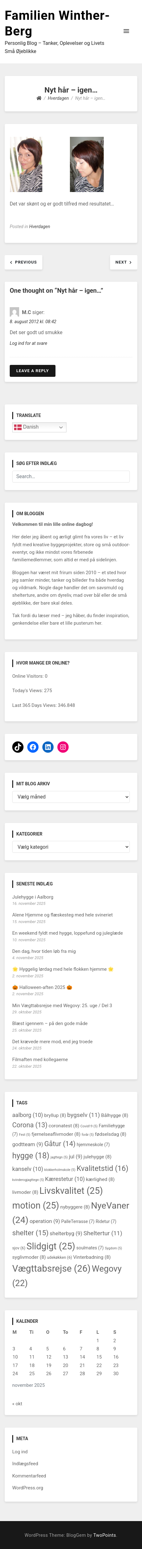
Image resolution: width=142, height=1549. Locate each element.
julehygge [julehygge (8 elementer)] (97, 1157)
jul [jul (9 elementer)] (75, 1156)
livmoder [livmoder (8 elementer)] (25, 1192)
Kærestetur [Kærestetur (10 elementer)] (65, 1179)
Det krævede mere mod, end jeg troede (52, 1041)
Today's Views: (28, 690)
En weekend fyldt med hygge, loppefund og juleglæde (67, 933)
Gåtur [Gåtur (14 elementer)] (60, 1144)
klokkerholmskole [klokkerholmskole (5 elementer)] (59, 1170)
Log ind (20, 1452)
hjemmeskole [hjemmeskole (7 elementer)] (93, 1144)
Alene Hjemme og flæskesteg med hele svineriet (62, 915)
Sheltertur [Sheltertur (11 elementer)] (102, 1233)
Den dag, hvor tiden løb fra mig (44, 951)
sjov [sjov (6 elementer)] (18, 1248)
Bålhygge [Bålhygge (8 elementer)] (114, 1115)
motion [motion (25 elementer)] (35, 1205)
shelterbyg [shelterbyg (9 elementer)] (66, 1233)
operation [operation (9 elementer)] (44, 1221)
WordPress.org (27, 1488)
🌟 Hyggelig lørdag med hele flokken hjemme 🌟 (63, 969)
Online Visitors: (28, 676)
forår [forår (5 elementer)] (88, 1135)
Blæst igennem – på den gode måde (50, 1023)
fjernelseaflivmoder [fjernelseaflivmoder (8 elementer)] (56, 1134)
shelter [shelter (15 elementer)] (30, 1233)
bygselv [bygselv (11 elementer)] (83, 1115)
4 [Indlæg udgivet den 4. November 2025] (30, 1349)
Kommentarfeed (29, 1476)
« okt (17, 1404)
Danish (26, 427)
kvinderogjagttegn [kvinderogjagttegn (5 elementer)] (28, 1180)
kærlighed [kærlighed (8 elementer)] (100, 1179)
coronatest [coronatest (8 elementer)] (64, 1126)
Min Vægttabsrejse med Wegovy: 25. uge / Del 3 (62, 1005)
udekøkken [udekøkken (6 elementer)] (59, 1257)
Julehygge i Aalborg (32, 897)
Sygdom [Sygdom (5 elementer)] (113, 1248)
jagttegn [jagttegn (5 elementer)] (59, 1157)
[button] (126, 31)
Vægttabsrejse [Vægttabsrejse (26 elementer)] (51, 1268)
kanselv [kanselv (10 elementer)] (27, 1169)
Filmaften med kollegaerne (40, 1059)
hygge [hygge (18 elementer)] (30, 1155)
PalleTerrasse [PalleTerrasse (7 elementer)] (77, 1221)
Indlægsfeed (25, 1463)
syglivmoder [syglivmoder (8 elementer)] (29, 1257)
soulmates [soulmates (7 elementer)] (90, 1247)
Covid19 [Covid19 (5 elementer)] (89, 1126)
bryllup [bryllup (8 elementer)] (55, 1115)
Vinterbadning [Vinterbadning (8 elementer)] (92, 1257)
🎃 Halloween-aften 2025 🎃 (42, 987)
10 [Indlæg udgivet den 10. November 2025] (15, 1357)
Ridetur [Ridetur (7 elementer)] (106, 1221)
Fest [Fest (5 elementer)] (24, 1135)
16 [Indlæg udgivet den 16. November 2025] (115, 1357)
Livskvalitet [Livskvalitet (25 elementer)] (71, 1190)
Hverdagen (39, 226)
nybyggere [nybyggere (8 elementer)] (75, 1207)
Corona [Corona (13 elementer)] (29, 1125)
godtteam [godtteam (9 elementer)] (27, 1144)
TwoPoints (104, 1535)
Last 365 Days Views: (35, 705)
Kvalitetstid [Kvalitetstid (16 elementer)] (102, 1168)
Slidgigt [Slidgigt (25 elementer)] (51, 1246)
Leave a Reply (32, 370)
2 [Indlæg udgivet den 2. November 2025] (114, 1340)
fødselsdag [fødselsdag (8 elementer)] (110, 1134)
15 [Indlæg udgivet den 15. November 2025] (99, 1357)
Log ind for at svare (28, 343)
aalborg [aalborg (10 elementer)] (27, 1115)
